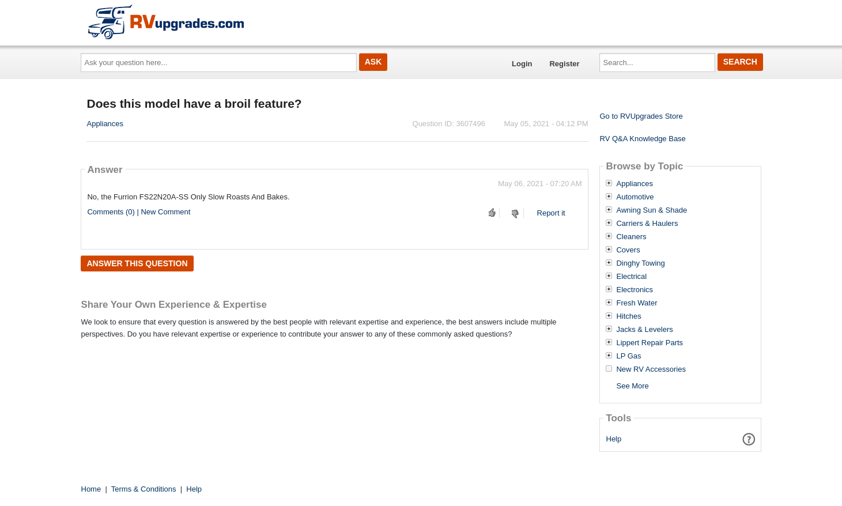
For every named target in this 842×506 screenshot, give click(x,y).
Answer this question (136, 263)
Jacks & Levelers (644, 330)
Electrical (631, 277)
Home (91, 489)
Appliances (104, 123)
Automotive (635, 197)
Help (614, 439)
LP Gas (628, 356)
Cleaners (631, 237)
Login (522, 63)
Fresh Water (636, 303)
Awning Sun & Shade (651, 210)
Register (564, 63)
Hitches (628, 316)
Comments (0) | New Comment (138, 211)
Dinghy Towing (640, 263)
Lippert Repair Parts (649, 343)
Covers (628, 250)
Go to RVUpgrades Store (640, 116)
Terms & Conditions (143, 489)
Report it (551, 213)
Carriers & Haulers (647, 224)
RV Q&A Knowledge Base (642, 138)
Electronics (634, 290)
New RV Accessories (650, 369)
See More (632, 386)
